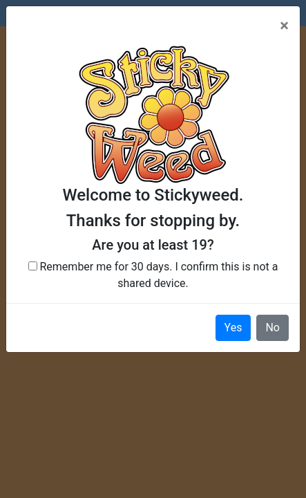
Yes (233, 327)
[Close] (284, 25)
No (272, 327)
